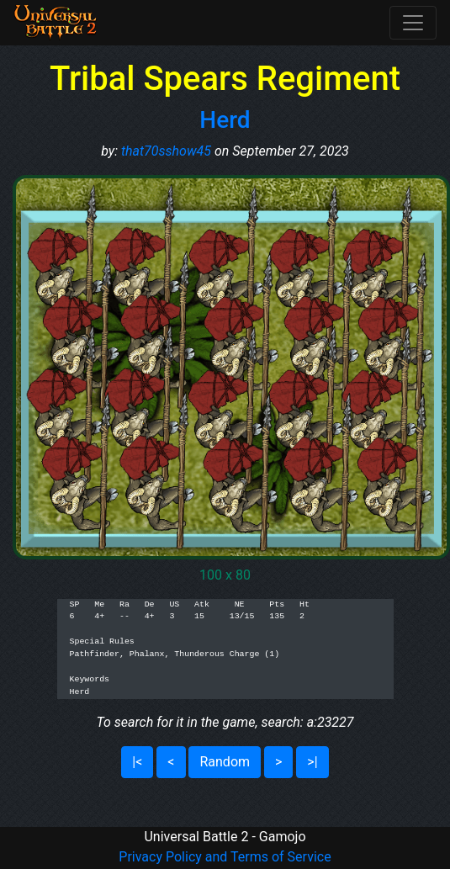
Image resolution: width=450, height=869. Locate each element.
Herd (224, 120)
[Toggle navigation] (413, 23)
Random (224, 762)
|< (137, 762)
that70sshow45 (166, 151)
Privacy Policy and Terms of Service (225, 857)
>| (312, 762)
